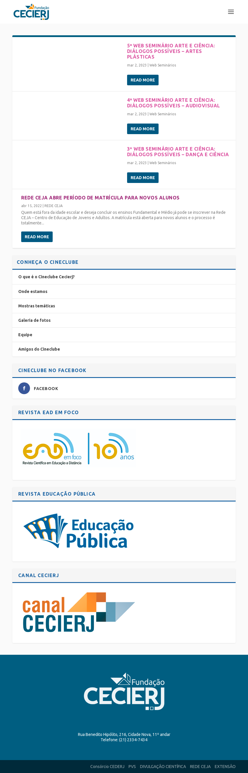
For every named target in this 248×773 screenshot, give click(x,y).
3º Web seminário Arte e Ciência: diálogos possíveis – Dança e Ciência (178, 151)
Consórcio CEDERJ (107, 766)
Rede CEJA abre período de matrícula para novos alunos (100, 197)
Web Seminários (162, 65)
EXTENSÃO (225, 766)
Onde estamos (32, 291)
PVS (132, 766)
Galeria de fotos (34, 320)
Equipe (25, 334)
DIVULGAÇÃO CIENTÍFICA (163, 766)
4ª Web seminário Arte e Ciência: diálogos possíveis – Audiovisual (173, 102)
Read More (143, 80)
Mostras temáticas (36, 306)
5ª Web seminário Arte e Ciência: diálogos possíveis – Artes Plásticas (171, 51)
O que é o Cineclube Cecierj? (46, 276)
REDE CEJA (53, 206)
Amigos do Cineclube (39, 349)
